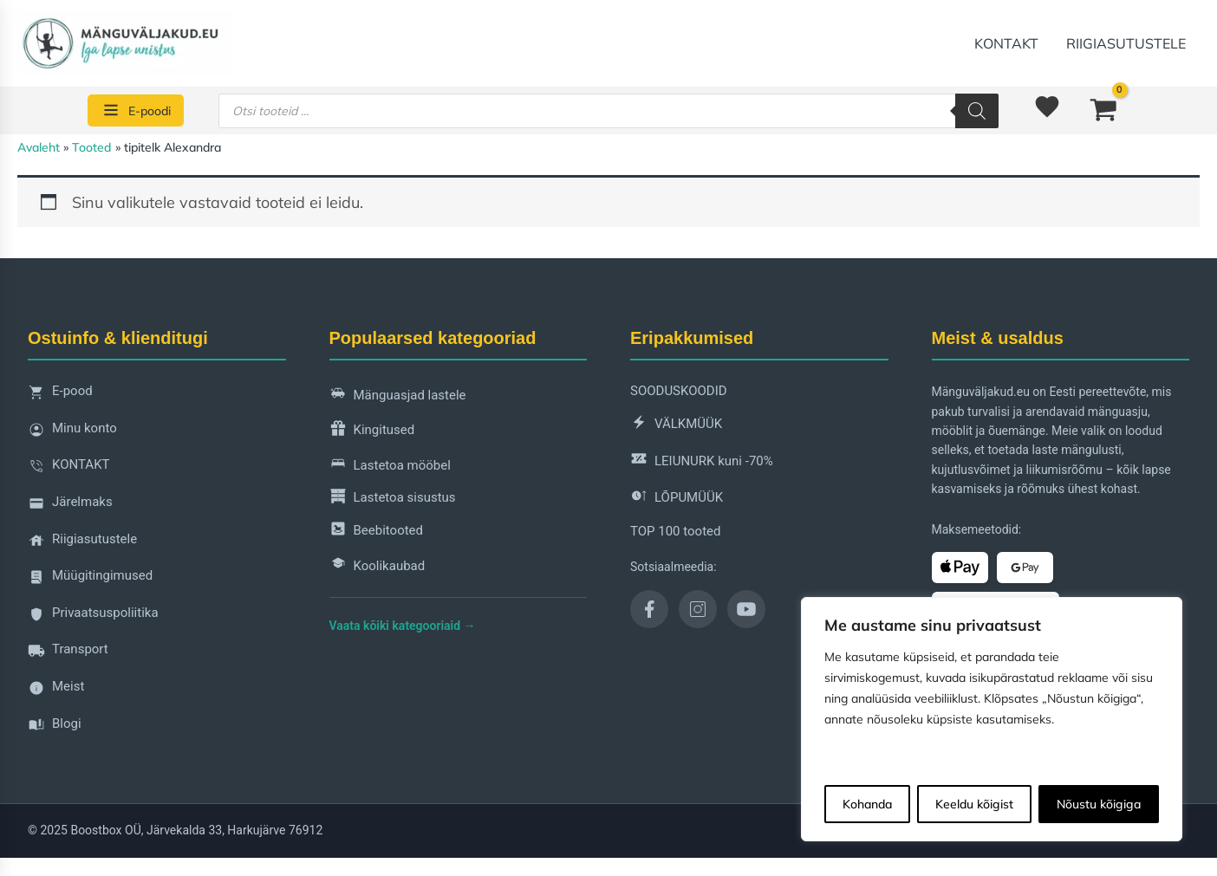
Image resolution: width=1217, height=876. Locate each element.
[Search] (977, 111)
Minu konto (72, 432)
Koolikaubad (377, 566)
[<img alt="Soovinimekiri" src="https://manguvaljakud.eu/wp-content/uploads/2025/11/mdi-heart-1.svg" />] (1049, 111)
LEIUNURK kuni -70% (701, 461)
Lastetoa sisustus (392, 498)
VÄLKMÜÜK (676, 425)
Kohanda (867, 804)
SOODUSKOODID (678, 391)
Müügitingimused (90, 580)
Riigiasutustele (1126, 43)
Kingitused (372, 431)
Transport (68, 653)
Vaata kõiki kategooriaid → (402, 626)
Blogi (54, 728)
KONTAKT (1006, 43)
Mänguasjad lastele (397, 395)
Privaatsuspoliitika (93, 617)
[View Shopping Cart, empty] (1103, 110)
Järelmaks (70, 506)
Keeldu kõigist (974, 804)
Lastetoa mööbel (390, 465)
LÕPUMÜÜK (676, 498)
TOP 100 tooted (675, 531)
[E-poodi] (136, 110)
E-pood (60, 395)
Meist (56, 691)
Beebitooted (376, 531)
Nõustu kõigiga (1099, 804)
